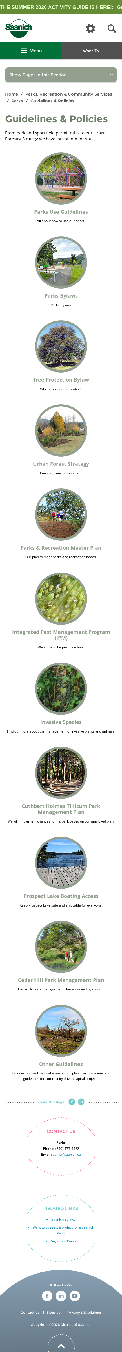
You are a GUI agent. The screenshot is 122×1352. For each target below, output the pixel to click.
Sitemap (53, 1312)
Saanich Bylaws (63, 1219)
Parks (17, 100)
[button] (112, 28)
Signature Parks (63, 1241)
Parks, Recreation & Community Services (68, 94)
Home (11, 94)
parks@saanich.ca (66, 1154)
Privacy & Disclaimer (84, 1312)
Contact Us (30, 1312)
